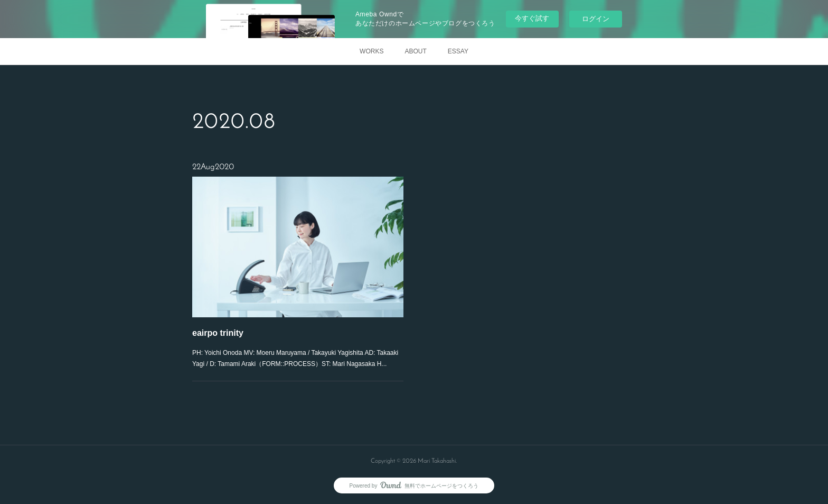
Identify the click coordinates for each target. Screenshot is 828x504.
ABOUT (415, 51)
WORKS (371, 51)
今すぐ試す (532, 18)
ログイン (595, 19)
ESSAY (458, 51)
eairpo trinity (218, 332)
